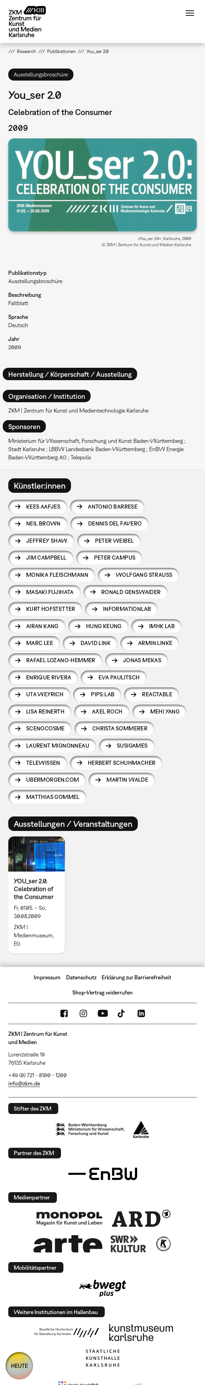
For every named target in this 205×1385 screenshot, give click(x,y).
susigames (132, 745)
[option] (39, 895)
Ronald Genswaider (131, 592)
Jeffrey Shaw (47, 541)
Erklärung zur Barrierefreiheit (136, 977)
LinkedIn (141, 1013)
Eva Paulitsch (119, 677)
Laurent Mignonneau (57, 745)
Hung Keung (104, 626)
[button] (102, 184)
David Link (96, 643)
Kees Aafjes (43, 506)
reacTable (157, 694)
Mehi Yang (165, 711)
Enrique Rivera (48, 677)
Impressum (47, 977)
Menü (190, 13)
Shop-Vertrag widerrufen (102, 992)
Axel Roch (107, 711)
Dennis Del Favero (115, 523)
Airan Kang (42, 626)
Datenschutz (81, 977)
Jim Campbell (46, 557)
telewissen (43, 763)
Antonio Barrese (112, 506)
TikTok (122, 1013)
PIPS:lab (102, 694)
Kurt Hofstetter (50, 609)
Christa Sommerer (119, 728)
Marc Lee (39, 643)
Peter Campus (115, 557)
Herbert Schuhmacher (122, 763)
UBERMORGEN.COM (52, 780)
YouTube (103, 1013)
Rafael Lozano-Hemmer (60, 660)
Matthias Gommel (53, 797)
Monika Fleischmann (57, 575)
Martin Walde (127, 780)
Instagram (83, 1013)
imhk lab (162, 626)
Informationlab (127, 609)
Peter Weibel (114, 541)
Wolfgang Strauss (144, 575)
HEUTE (19, 1366)
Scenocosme (45, 728)
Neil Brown (43, 523)
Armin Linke (155, 643)
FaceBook (64, 1013)
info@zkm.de (24, 1083)
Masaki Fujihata (50, 592)
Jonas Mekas (142, 660)
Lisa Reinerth (45, 711)
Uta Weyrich (44, 694)
